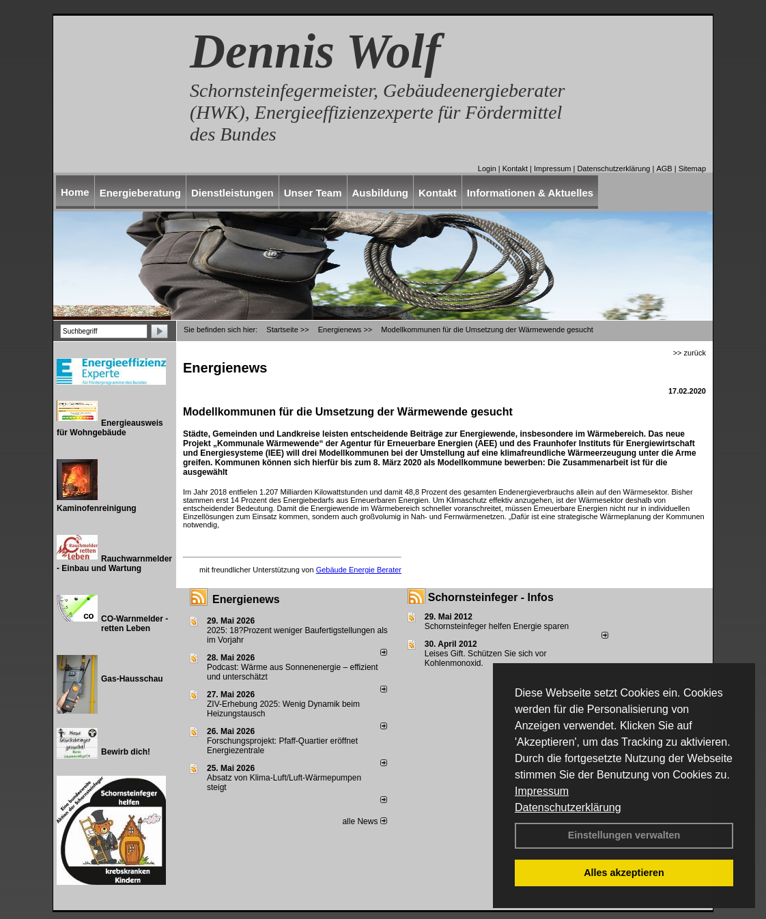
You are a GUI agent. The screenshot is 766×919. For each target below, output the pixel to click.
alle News (364, 821)
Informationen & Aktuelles (530, 193)
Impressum (542, 791)
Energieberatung (140, 193)
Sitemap (692, 168)
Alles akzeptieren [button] (624, 872)
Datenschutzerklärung (568, 807)
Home (75, 192)
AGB (664, 168)
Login (487, 168)
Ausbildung (380, 193)
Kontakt (515, 168)
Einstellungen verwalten (624, 835)
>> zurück (689, 353)
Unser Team (313, 193)
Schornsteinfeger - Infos (491, 597)
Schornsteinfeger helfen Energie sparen (497, 626)
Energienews (246, 599)
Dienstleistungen (232, 193)
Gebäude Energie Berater (358, 570)
